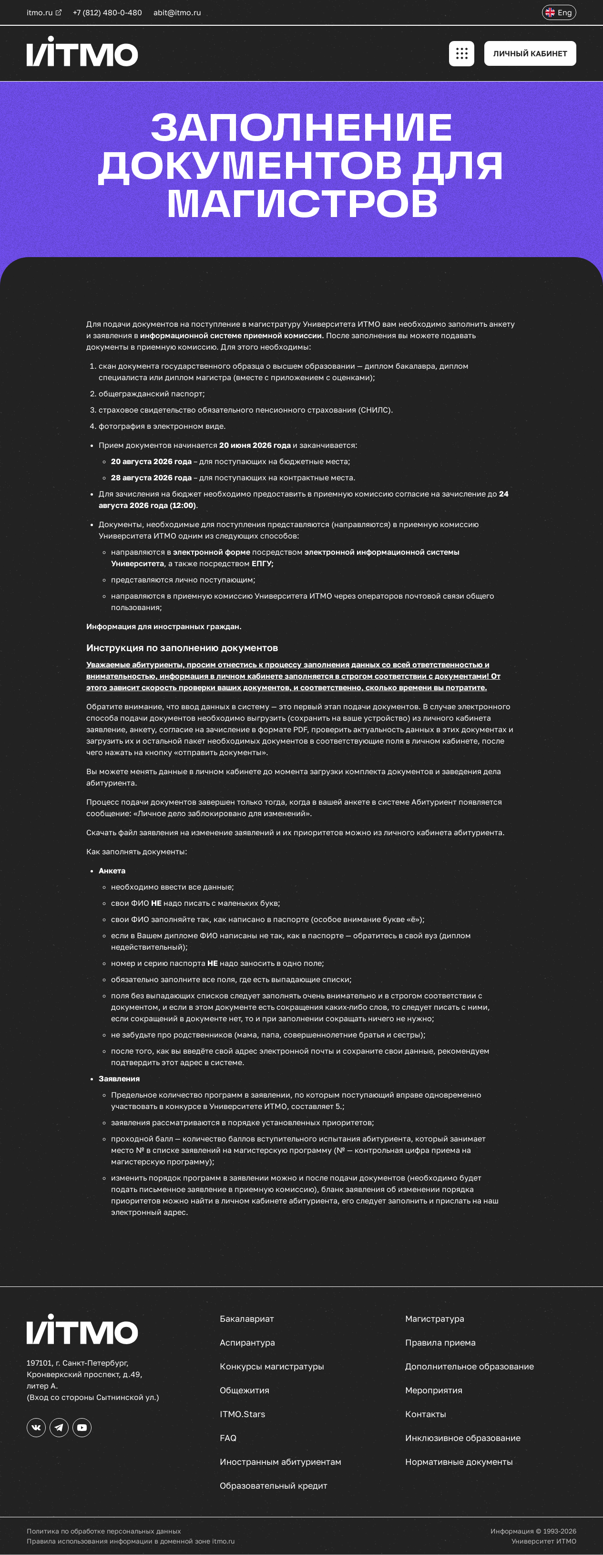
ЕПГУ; (263, 563)
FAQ (228, 1437)
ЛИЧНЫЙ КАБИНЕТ (530, 53)
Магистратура (434, 1318)
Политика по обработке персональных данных (104, 1531)
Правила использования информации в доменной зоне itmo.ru (131, 1541)
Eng (565, 12)
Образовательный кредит (273, 1485)
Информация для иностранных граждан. (164, 626)
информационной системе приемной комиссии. (233, 335)
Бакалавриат (247, 1318)
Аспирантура (247, 1342)
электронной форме (211, 552)
